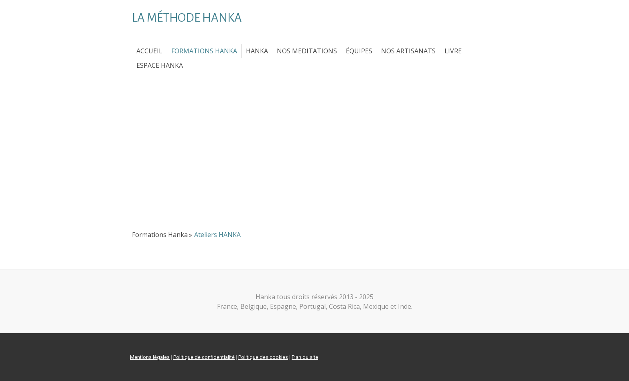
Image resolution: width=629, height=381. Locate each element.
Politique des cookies (263, 357)
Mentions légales (150, 357)
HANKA (257, 51)
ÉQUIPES (359, 51)
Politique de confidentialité (204, 357)
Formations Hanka (204, 51)
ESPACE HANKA (159, 65)
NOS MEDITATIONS (307, 51)
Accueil (149, 51)
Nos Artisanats (408, 51)
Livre (453, 51)
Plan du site (305, 357)
